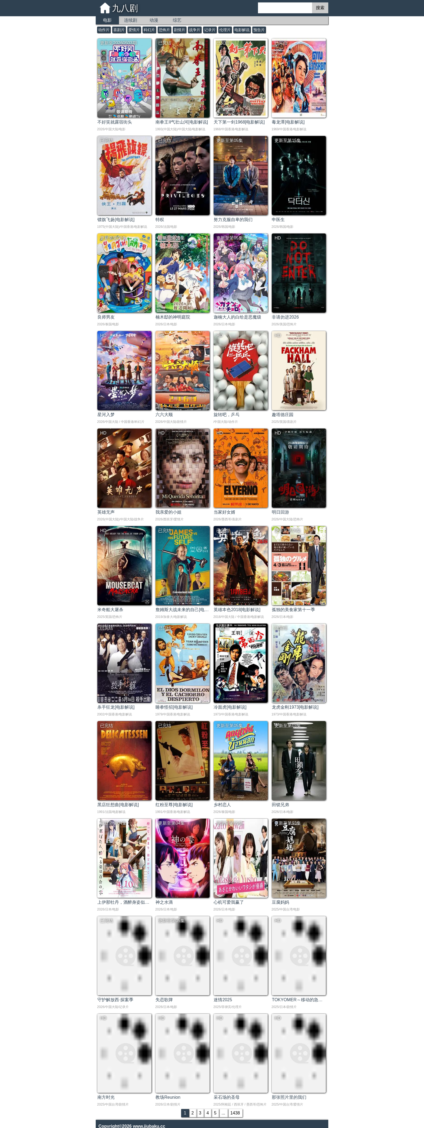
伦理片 (225, 30)
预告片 (259, 30)
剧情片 (179, 30)
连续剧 (130, 20)
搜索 (320, 7)
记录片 (210, 30)
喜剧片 (119, 30)
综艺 (177, 20)
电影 (107, 20)
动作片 (104, 30)
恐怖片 (164, 30)
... (223, 1113)
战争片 (194, 30)
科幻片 (149, 30)
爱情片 (134, 30)
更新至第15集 (287, 140)
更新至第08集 (113, 238)
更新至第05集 (229, 140)
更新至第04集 (113, 823)
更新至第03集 (287, 725)
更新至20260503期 (118, 43)
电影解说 (242, 30)
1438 (235, 1113)
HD (277, 238)
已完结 (164, 43)
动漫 (154, 20)
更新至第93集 (287, 823)
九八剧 (125, 8)
